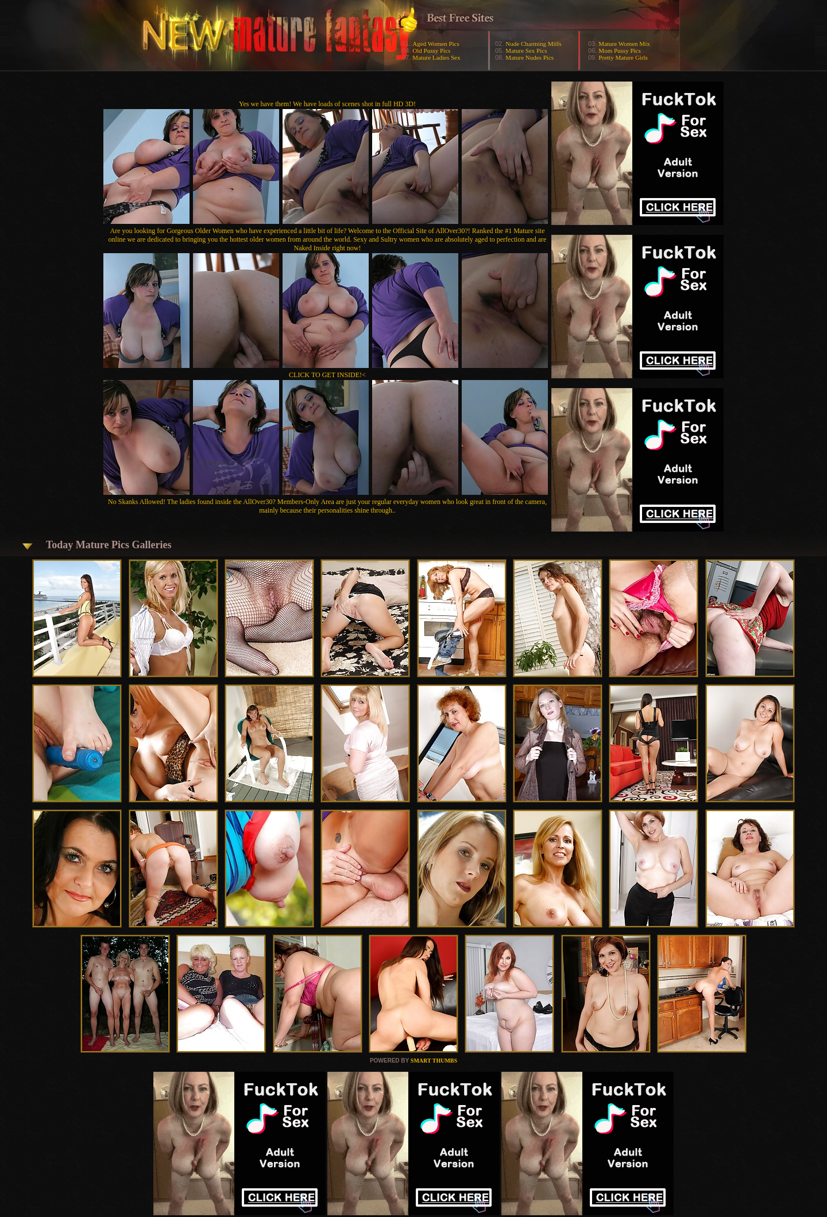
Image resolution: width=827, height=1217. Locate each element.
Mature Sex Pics (526, 50)
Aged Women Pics (435, 43)
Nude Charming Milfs (533, 43)
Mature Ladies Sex (436, 57)
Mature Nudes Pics (529, 57)
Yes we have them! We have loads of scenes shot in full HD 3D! (327, 104)
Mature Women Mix (624, 43)
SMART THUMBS (434, 1060)
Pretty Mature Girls (623, 57)
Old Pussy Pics (431, 50)
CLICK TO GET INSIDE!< (327, 375)
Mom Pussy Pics (619, 50)
